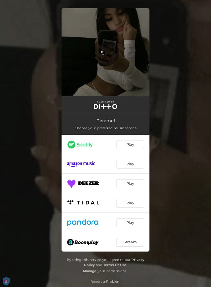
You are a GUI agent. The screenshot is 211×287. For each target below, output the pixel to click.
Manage (89, 271)
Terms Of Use (114, 265)
